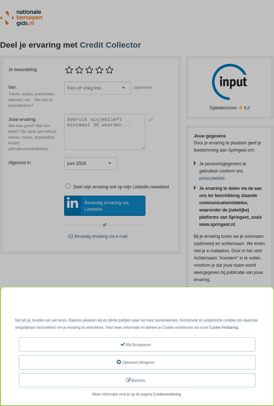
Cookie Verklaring (223, 327)
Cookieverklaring (166, 394)
